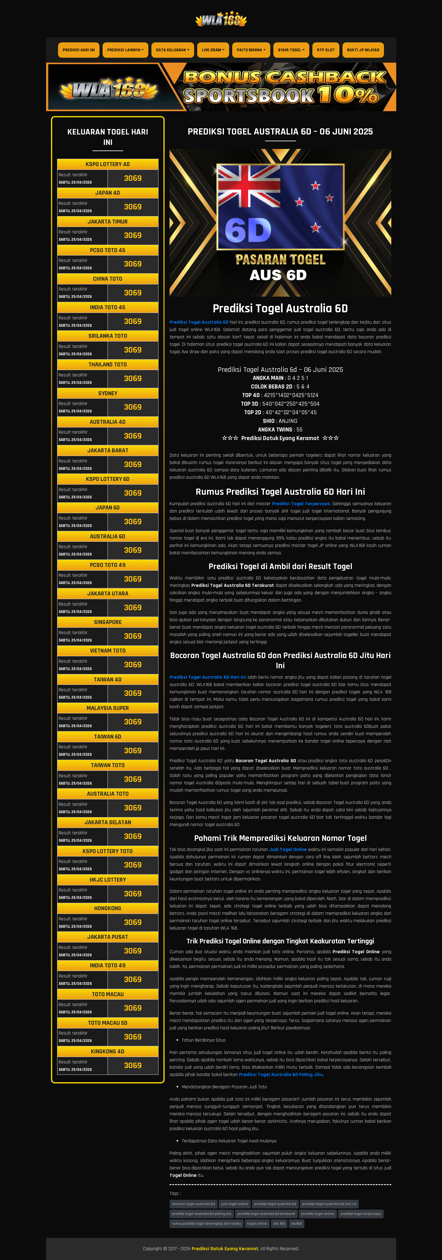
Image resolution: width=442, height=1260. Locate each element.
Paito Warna (249, 50)
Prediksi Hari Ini (79, 50)
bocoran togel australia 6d (193, 1204)
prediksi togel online (317, 1213)
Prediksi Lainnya (123, 50)
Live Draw (211, 50)
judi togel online (234, 1204)
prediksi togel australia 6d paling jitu (201, 1213)
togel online (257, 1223)
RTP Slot (326, 50)
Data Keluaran (171, 50)
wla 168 (279, 1223)
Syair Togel (289, 50)
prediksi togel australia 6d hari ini (329, 1204)
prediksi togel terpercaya (361, 1213)
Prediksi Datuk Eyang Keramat (225, 1249)
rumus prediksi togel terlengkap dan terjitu (206, 1223)
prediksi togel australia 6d (275, 1204)
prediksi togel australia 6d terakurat (266, 1213)
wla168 (296, 1223)
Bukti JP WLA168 (363, 50)
